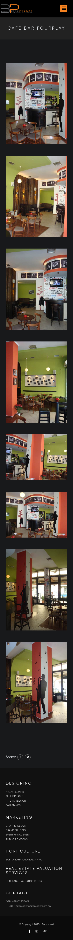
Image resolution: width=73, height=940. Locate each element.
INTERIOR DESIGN (16, 801)
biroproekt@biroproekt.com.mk (33, 906)
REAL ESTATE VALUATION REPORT (24, 881)
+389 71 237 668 (20, 901)
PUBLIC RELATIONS (16, 839)
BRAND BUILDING (16, 830)
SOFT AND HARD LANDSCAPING (24, 860)
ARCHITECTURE (15, 792)
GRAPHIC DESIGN (16, 826)
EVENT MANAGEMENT (18, 835)
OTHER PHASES (14, 796)
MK (44, 931)
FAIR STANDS (13, 805)
